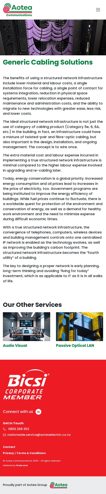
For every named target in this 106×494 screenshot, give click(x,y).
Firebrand (22, 465)
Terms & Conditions (31, 453)
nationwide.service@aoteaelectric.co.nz (37, 435)
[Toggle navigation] (98, 9)
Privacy (8, 453)
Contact (9, 447)
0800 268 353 (16, 429)
